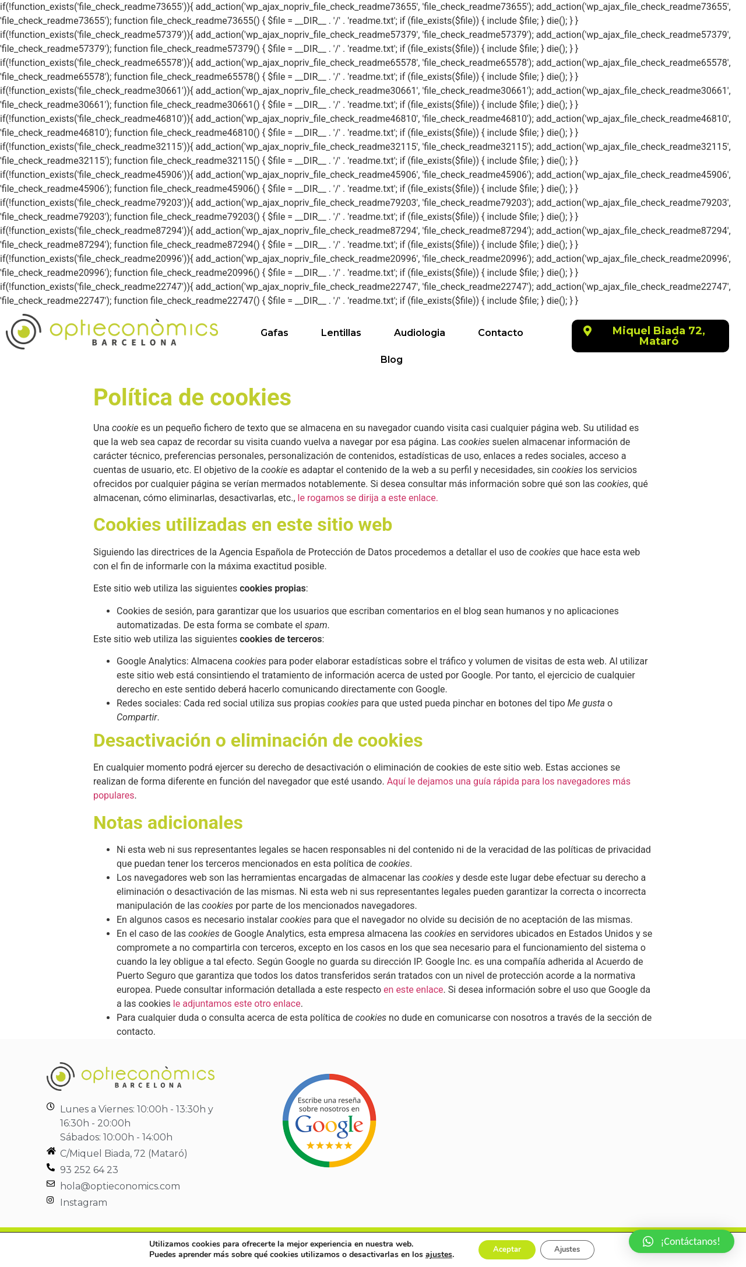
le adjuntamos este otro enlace (237, 1003)
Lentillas (341, 332)
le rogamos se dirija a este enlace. (368, 497)
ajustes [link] (430, 1253)
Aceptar (503, 1248)
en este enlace (413, 989)
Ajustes (571, 1248)
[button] (650, 336)
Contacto (500, 332)
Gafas (274, 332)
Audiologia (419, 332)
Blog (392, 359)
